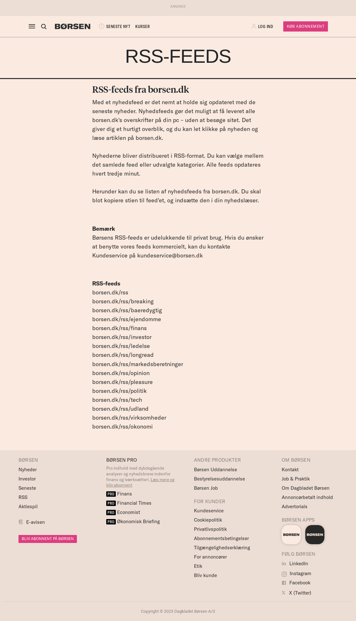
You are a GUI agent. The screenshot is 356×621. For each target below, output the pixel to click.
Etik (198, 566)
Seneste (27, 488)
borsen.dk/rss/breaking (123, 301)
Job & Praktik (296, 479)
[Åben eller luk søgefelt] (43, 26)
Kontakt (290, 469)
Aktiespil (28, 506)
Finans (119, 494)
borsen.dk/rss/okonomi (122, 426)
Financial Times (129, 503)
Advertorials (295, 506)
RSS (23, 497)
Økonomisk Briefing (133, 521)
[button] (263, 26)
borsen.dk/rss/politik (119, 390)
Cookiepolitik (208, 520)
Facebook (296, 583)
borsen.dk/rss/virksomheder (129, 417)
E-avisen (35, 522)
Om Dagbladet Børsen (306, 488)
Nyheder (28, 469)
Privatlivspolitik (210, 529)
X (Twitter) (296, 593)
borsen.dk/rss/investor (122, 337)
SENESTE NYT (114, 26)
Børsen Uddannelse (215, 469)
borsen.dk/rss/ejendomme (126, 319)
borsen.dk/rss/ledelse (121, 346)
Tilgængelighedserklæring (222, 548)
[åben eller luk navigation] (33, 26)
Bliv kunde (205, 575)
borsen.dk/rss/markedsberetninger (137, 364)
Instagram (296, 573)
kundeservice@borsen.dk (170, 255)
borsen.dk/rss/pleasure (122, 382)
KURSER (142, 26)
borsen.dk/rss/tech (117, 399)
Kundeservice (209, 511)
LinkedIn (295, 563)
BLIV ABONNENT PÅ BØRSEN (48, 538)
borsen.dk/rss (110, 292)
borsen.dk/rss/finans (119, 328)
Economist (123, 512)
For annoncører (210, 557)
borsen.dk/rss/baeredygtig (127, 310)
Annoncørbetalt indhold (307, 497)
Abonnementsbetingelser (221, 538)
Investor (27, 479)
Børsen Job (206, 488)
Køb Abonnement (305, 26)
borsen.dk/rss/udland (120, 408)
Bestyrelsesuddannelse (219, 479)
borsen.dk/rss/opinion (121, 373)
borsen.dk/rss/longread (123, 354)
